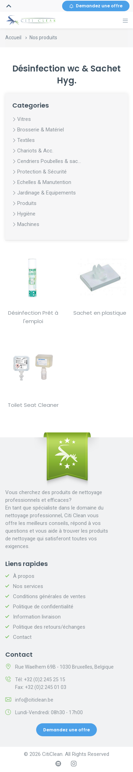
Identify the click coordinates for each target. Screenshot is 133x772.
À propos (23, 576)
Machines (28, 224)
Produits (26, 203)
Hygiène (26, 214)
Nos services (28, 586)
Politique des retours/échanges (49, 627)
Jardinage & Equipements (46, 193)
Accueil (13, 37)
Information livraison (37, 617)
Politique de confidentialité (43, 606)
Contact (22, 637)
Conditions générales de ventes (49, 596)
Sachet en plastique (99, 312)
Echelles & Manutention (44, 182)
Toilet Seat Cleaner (33, 405)
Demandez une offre (95, 6)
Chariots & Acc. (35, 151)
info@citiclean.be (34, 700)
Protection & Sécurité (42, 172)
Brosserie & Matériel (40, 130)
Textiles (26, 140)
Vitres (24, 119)
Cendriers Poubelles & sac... (49, 161)
